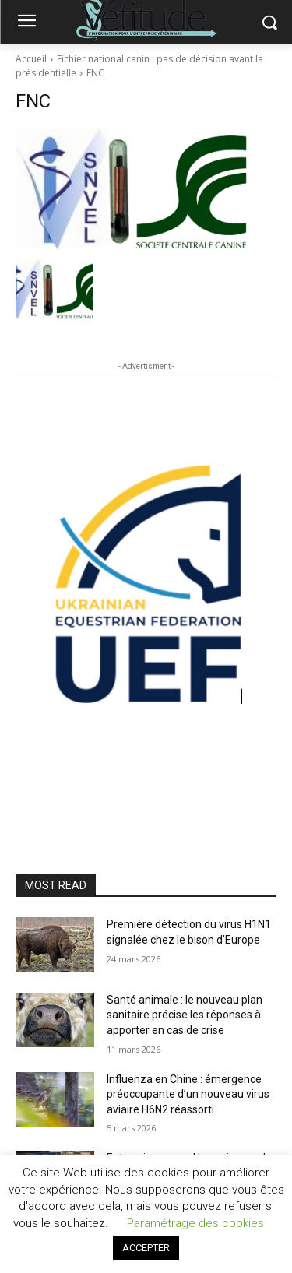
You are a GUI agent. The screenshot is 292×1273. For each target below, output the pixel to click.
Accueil (31, 58)
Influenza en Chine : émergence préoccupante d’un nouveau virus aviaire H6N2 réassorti (188, 1094)
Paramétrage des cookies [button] (195, 1223)
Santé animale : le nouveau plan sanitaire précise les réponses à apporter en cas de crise (184, 1014)
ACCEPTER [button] (146, 1248)
